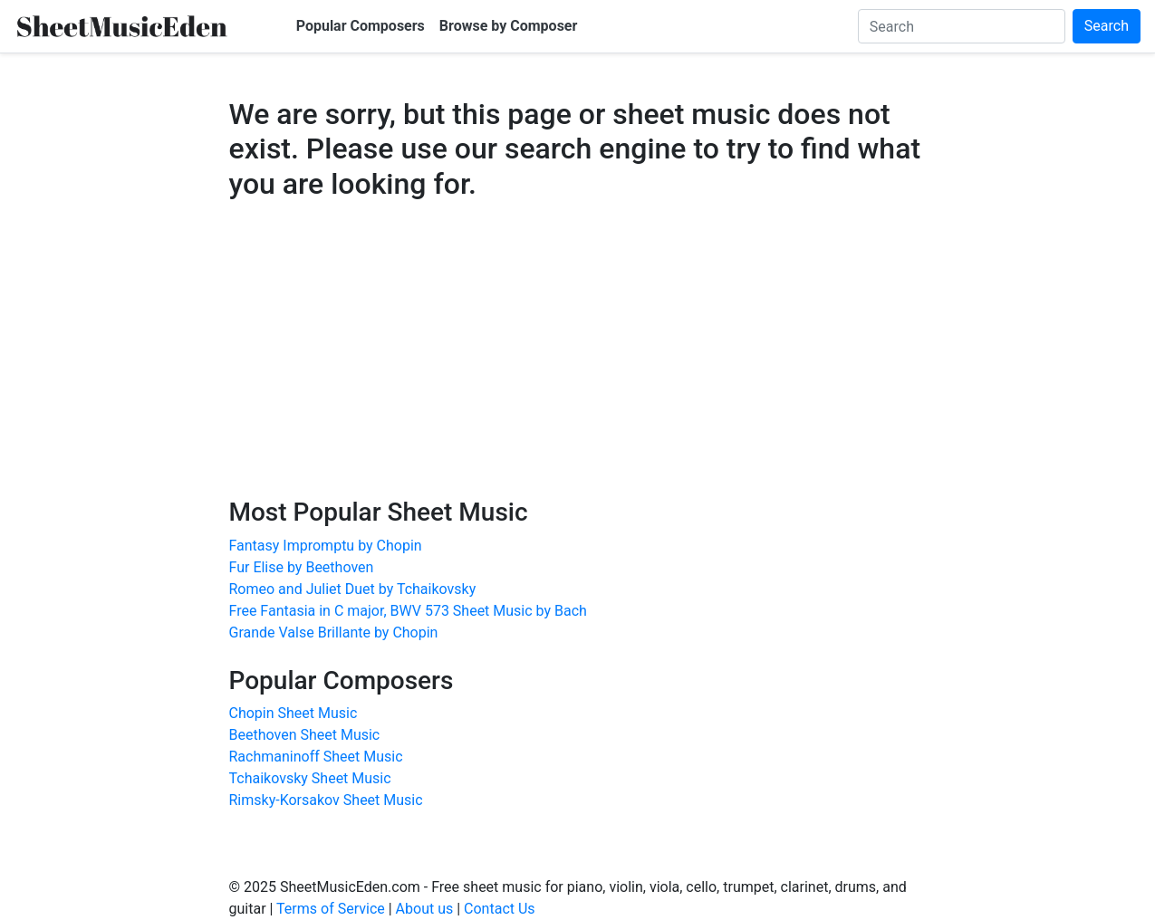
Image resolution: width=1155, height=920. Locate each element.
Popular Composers (360, 25)
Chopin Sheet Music (293, 713)
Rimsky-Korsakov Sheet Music (326, 800)
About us (425, 908)
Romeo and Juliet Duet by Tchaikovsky (352, 589)
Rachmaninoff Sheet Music (316, 756)
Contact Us (499, 908)
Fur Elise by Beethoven (301, 567)
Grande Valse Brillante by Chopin (333, 632)
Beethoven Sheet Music (304, 734)
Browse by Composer (508, 25)
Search (1106, 25)
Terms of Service (330, 908)
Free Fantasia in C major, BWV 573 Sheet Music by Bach (408, 610)
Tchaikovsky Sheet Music (310, 778)
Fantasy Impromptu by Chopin (325, 545)
